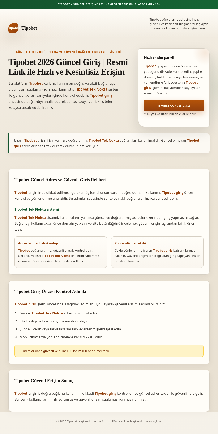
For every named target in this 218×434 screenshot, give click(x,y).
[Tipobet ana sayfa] (22, 28)
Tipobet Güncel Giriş (173, 105)
